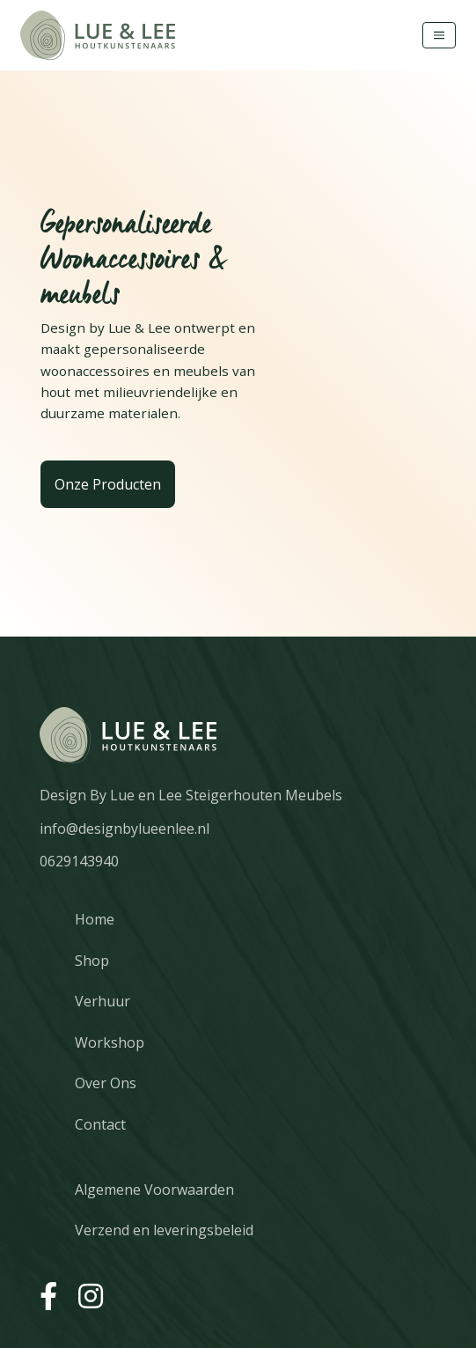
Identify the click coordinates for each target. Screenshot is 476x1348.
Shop (92, 960)
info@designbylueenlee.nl (124, 828)
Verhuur (102, 1001)
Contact (100, 1124)
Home (94, 919)
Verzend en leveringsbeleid (164, 1230)
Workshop (109, 1042)
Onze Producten (108, 484)
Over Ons (105, 1083)
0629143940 (79, 861)
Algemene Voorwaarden (154, 1189)
